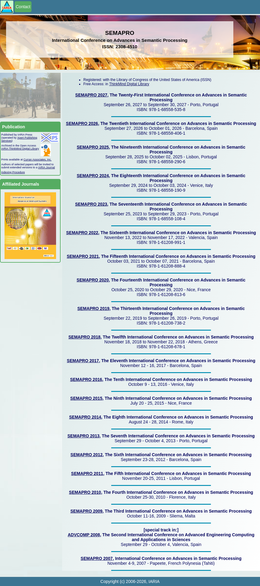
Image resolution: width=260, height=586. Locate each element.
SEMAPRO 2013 (84, 435)
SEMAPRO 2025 (93, 147)
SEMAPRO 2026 (82, 123)
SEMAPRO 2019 (93, 308)
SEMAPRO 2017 (83, 360)
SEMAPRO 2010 (85, 492)
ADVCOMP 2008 (84, 534)
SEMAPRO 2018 (84, 337)
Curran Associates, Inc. (38, 159)
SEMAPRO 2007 (97, 558)
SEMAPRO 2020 (93, 280)
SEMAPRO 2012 (87, 454)
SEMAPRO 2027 (91, 95)
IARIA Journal (46, 167)
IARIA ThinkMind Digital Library (20, 148)
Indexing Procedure (13, 172)
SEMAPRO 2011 (87, 473)
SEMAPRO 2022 (82, 232)
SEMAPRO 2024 (93, 175)
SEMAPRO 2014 (85, 417)
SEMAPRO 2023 (91, 204)
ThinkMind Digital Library (129, 84)
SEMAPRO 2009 (86, 511)
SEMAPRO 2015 (86, 398)
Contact (23, 6)
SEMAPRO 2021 (83, 256)
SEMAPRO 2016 (86, 379)
